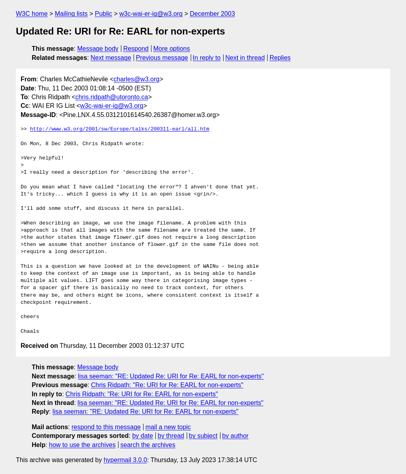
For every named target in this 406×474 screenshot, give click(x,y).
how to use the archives (82, 444)
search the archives (148, 444)
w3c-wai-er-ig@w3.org (150, 13)
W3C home (32, 13)
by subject (203, 435)
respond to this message (105, 427)
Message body (98, 48)
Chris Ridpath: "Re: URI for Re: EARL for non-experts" (167, 385)
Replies (280, 57)
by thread (171, 435)
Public (103, 13)
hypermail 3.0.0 (125, 460)
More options (171, 48)
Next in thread (245, 57)
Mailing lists (71, 13)
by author (235, 435)
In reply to (206, 57)
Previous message (162, 57)
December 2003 (212, 13)
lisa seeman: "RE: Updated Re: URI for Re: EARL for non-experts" (171, 376)
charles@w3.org (136, 79)
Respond (136, 48)
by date (142, 435)
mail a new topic (168, 427)
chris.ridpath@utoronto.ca (111, 97)
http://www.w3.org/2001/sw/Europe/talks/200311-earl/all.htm (119, 129)
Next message (111, 57)
